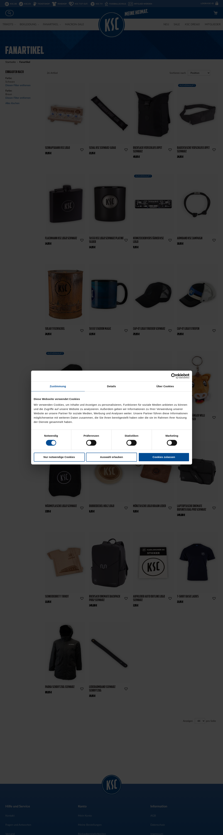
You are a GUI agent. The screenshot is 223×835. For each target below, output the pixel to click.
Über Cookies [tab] (165, 386)
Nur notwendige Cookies (59, 457)
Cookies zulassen (164, 457)
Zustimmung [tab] (58, 386)
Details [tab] (111, 386)
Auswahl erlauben (111, 457)
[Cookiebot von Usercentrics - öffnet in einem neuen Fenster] (173, 376)
